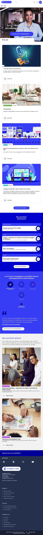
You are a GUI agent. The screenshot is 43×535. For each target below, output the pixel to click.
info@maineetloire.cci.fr (7, 478)
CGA (26, 532)
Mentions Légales (32, 532)
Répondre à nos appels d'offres (9, 526)
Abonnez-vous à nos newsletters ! (11, 453)
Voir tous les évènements (21, 267)
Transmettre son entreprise (8, 498)
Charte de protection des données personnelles (15, 532)
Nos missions (6, 519)
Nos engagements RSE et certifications (10, 524)
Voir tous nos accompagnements (21, 34)
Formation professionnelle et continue (10, 507)
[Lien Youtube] (36, 462)
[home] (6, 2)
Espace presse (6, 517)
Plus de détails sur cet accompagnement (13, 329)
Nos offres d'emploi (7, 522)
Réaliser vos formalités (7, 491)
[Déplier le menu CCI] (16, 2)
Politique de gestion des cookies (19, 533)
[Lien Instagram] (26, 462)
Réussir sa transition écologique (9, 496)
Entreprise (4, 488)
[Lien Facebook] (7, 462)
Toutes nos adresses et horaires (9, 480)
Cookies (28, 533)
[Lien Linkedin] (16, 462)
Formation (4, 503)
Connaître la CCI (6, 514)
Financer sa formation (7, 509)
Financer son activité (7, 494)
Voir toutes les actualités (21, 208)
